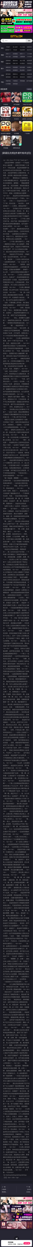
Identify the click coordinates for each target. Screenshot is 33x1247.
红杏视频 (8, 84)
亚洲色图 (15, 67)
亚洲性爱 (8, 60)
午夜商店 (15, 81)
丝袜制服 (15, 56)
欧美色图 (22, 67)
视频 (2, 55)
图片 (2, 68)
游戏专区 (29, 47)
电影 (2, 62)
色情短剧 (15, 84)
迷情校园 (8, 77)
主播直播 (22, 56)
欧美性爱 (29, 60)
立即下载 (26, 1243)
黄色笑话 (22, 77)
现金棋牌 (22, 50)
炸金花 (15, 50)
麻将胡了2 (8, 50)
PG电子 (8, 47)
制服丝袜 (8, 63)
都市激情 (8, 74)
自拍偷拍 (15, 54)
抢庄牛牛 (29, 50)
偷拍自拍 (15, 60)
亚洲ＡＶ (8, 54)
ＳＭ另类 (29, 56)
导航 (2, 82)
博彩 (2, 48)
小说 (2, 75)
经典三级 (15, 63)
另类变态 (29, 63)
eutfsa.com (16, 36)
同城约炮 (8, 81)
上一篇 (4, 1189)
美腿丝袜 (8, 70)
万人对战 (22, 47)
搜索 (29, 40)
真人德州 (15, 47)
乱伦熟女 (22, 63)
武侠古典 (29, 74)
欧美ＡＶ (22, 54)
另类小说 (15, 77)
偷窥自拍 (8, 67)
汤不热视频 (29, 81)
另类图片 (29, 70)
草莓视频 (22, 81)
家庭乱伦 (15, 74)
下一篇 (28, 1189)
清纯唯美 (15, 70)
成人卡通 (22, 60)
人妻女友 (22, 74)
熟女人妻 (8, 56)
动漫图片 (29, 67)
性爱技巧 (29, 77)
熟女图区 (22, 70)
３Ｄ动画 (29, 54)
